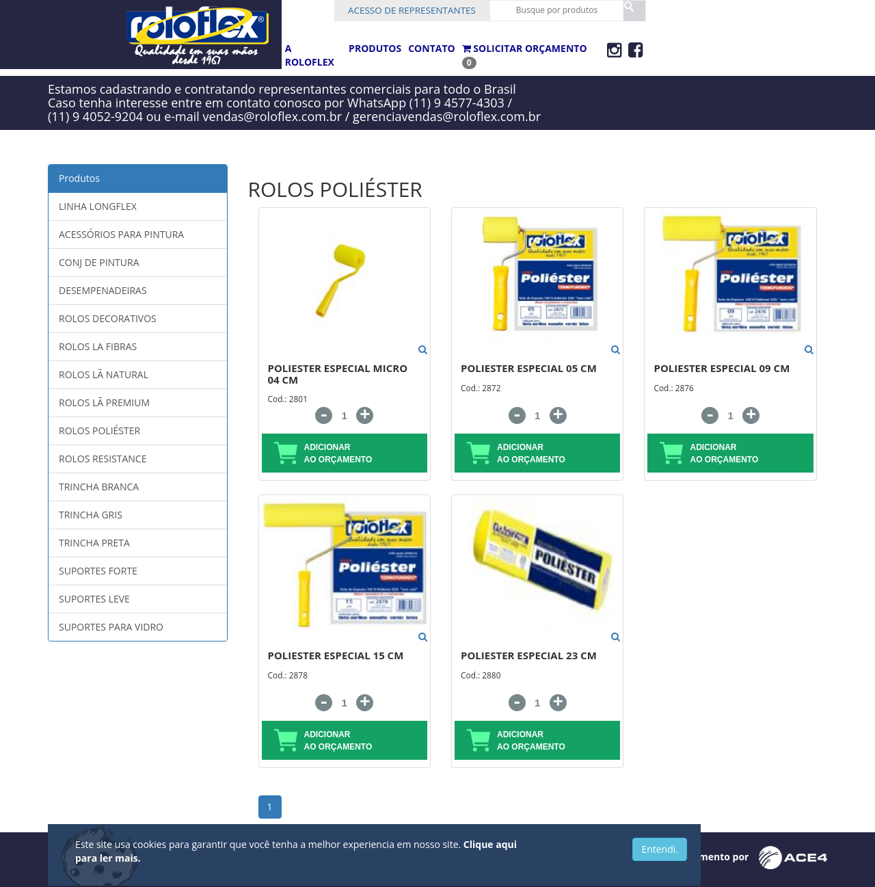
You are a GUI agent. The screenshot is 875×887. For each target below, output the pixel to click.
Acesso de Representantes (428, 11)
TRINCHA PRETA (94, 542)
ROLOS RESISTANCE (102, 458)
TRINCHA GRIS (90, 514)
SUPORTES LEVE (94, 598)
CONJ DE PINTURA (99, 262)
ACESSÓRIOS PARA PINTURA (121, 234)
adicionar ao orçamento (323, 453)
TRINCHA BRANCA (99, 486)
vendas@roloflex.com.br (272, 116)
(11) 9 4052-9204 (95, 116)
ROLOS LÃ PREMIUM (104, 402)
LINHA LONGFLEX (98, 206)
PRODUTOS (375, 48)
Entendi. (659, 849)
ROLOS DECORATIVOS (108, 318)
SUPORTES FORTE (98, 570)
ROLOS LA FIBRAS (98, 346)
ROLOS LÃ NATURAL (103, 374)
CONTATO (431, 48)
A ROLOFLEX (309, 55)
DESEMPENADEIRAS (103, 290)
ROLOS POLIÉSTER (99, 430)
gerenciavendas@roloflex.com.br (447, 116)
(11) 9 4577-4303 (456, 102)
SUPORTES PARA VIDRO (111, 626)
